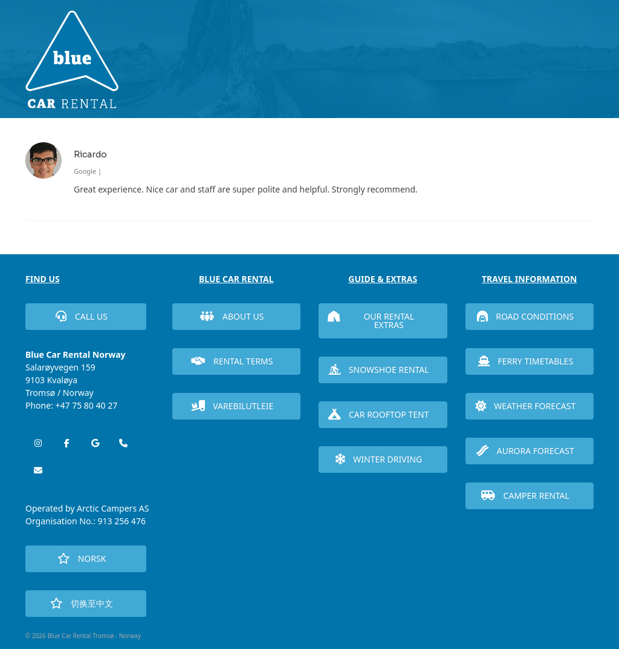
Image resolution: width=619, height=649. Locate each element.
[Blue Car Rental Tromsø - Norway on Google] (95, 443)
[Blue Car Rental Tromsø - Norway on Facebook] (66, 443)
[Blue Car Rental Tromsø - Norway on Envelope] (38, 470)
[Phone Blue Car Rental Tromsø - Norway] (123, 443)
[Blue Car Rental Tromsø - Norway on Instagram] (38, 443)
